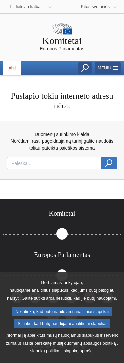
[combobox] (54, 163)
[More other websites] (99, 6)
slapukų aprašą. (79, 353)
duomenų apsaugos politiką (90, 345)
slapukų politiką (44, 353)
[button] (62, 234)
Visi (12, 68)
